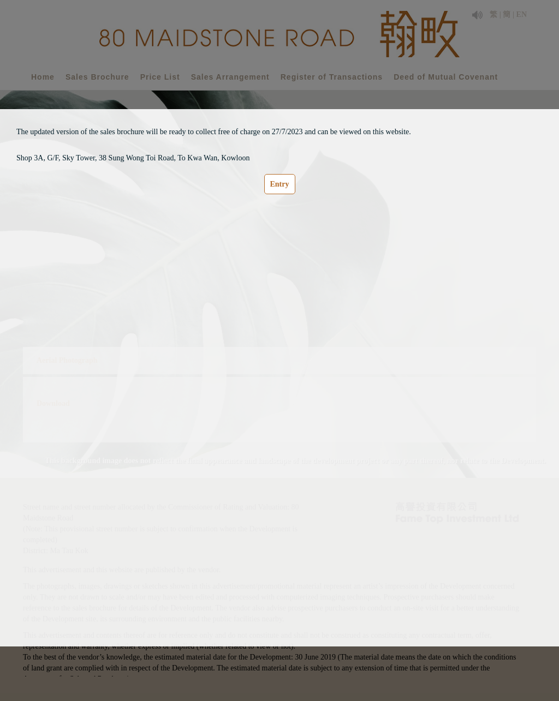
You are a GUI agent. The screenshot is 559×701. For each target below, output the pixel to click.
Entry (279, 184)
